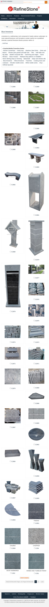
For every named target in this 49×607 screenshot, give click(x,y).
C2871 (37, 363)
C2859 (37, 476)
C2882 (13, 184)
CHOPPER (36, 545)
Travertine (29, 61)
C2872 (13, 363)
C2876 (37, 299)
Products (16, 16)
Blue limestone (7, 61)
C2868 (37, 403)
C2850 (13, 548)
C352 (13, 573)
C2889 (37, 86)
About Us (9, 16)
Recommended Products (28, 16)
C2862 (37, 444)
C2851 (37, 523)
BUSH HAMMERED (12, 570)
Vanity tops (20, 50)
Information (12, 18)
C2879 (37, 260)
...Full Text (4, 43)
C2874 (13, 342)
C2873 (37, 342)
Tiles (32, 52)
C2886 (37, 128)
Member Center (40, 594)
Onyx (41, 63)
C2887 (37, 107)
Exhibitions (4, 18)
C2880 (13, 252)
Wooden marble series (17, 63)
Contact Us (21, 18)
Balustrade (27, 58)
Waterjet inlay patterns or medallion (30, 56)
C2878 (13, 311)
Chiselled (12, 545)
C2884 (37, 148)
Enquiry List (31, 594)
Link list (14, 594)
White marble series (32, 63)
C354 (37, 548)
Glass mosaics (13, 56)
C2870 (13, 388)
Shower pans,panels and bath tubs (18, 52)
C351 (37, 573)
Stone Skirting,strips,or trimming (12, 58)
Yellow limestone (19, 61)
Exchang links (21, 594)
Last (42, 581)
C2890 (13, 86)
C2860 (13, 461)
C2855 (37, 498)
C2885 (13, 149)
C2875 (37, 321)
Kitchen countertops (9, 50)
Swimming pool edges (31, 54)
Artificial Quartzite (8, 65)
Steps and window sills (39, 58)
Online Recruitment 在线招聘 (20, 597)
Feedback (33, 597)
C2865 (37, 423)
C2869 (37, 388)
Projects (39, 16)
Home (3, 16)
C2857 (13, 498)
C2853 (13, 520)
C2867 (13, 427)
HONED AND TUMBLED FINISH (36, 571)
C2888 (13, 107)
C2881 (37, 215)
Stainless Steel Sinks (31, 50)
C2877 (37, 278)
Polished (36, 520)
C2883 (37, 167)
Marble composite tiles (16, 54)
